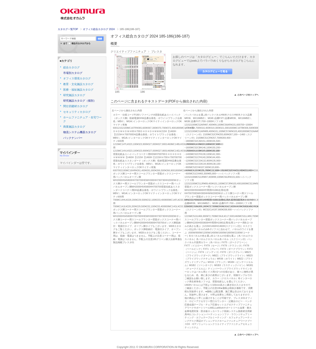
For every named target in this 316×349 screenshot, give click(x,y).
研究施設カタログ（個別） (79, 100)
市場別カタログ (72, 72)
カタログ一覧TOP (68, 29)
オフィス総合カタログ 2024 (99, 29)
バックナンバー (72, 137)
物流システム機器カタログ (79, 132)
